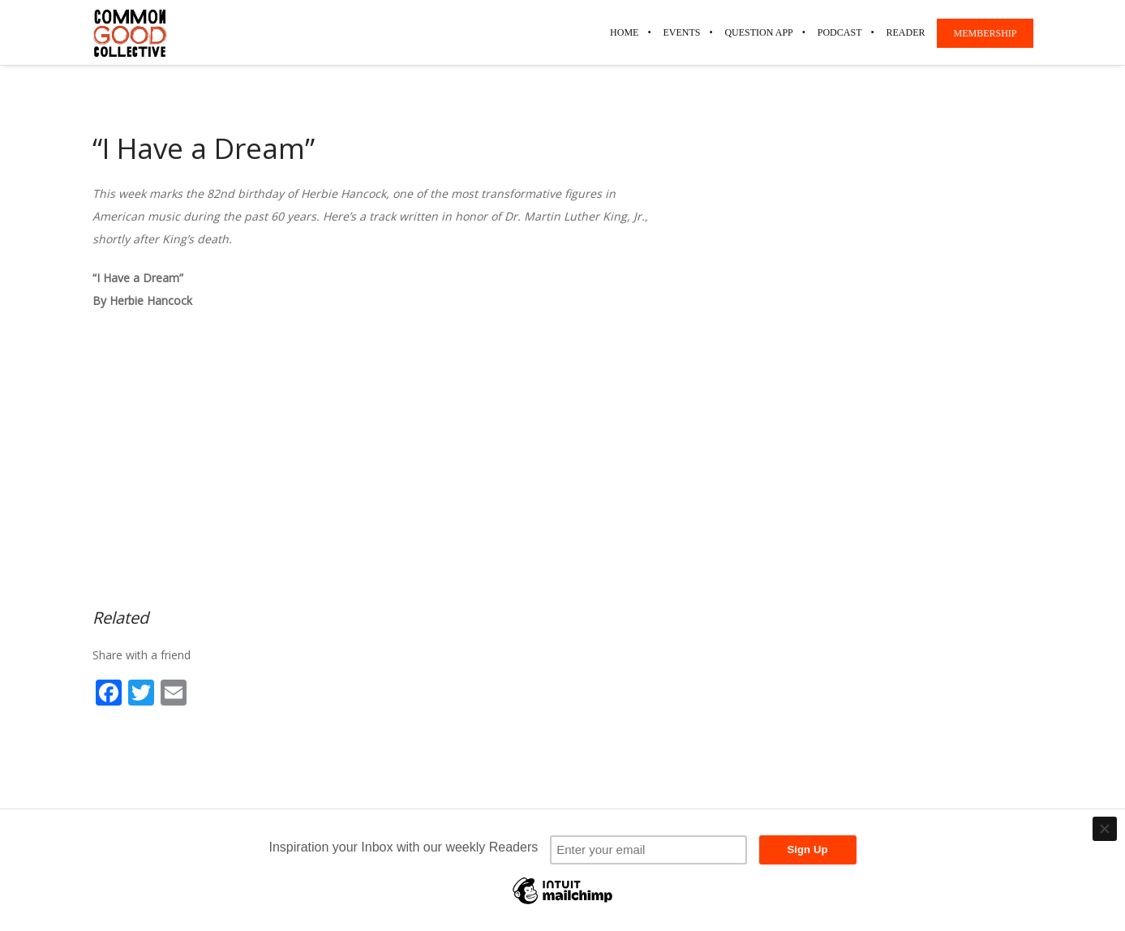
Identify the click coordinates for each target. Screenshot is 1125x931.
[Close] (1105, 829)
